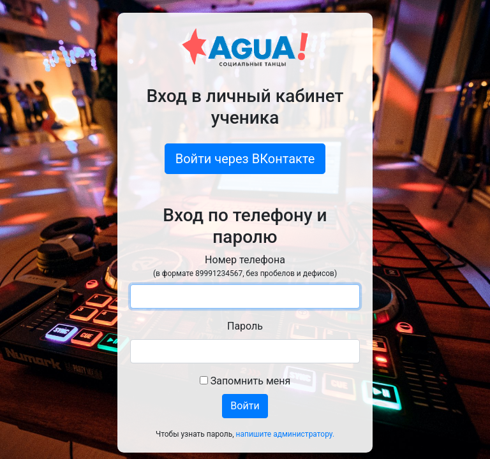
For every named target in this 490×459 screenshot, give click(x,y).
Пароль (245, 326)
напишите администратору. (285, 434)
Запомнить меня (245, 381)
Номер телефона (245, 266)
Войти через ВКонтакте (245, 158)
